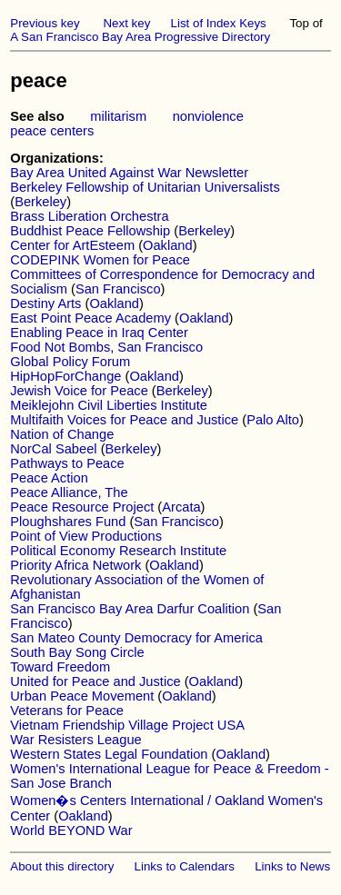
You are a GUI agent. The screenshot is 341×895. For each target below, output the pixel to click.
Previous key (44, 23)
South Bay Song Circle (77, 652)
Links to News (292, 866)
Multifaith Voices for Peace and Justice (124, 420)
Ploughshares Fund (67, 521)
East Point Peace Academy (90, 318)
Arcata (181, 507)
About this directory (62, 866)
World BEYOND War (71, 830)
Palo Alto (272, 420)
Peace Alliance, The (68, 492)
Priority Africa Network (75, 565)
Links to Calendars (185, 866)
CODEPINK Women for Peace (100, 260)
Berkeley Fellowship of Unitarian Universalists (145, 187)
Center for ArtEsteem (72, 245)
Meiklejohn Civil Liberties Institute (108, 405)
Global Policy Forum (70, 361)
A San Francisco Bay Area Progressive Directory (140, 37)
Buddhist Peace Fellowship (90, 231)
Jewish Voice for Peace (79, 390)
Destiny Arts (45, 303)
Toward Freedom (60, 667)
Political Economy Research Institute (118, 550)
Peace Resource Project (82, 507)
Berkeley (40, 201)
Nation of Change (62, 434)
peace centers (52, 131)
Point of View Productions (86, 536)
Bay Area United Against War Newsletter (129, 172)
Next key (126, 23)
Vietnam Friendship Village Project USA (127, 725)
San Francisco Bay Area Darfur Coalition (129, 609)
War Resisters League (75, 739)
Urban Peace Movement (82, 696)
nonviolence (208, 116)
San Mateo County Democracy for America (136, 638)
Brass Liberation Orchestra (89, 216)
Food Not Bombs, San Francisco (106, 347)
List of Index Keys (218, 23)
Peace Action (49, 478)
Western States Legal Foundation (108, 754)
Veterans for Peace (67, 710)
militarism (118, 116)
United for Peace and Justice (95, 681)
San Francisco (118, 289)
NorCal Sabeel (53, 449)
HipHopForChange (65, 376)
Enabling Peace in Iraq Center (99, 332)
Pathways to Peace (67, 463)
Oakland (168, 245)
